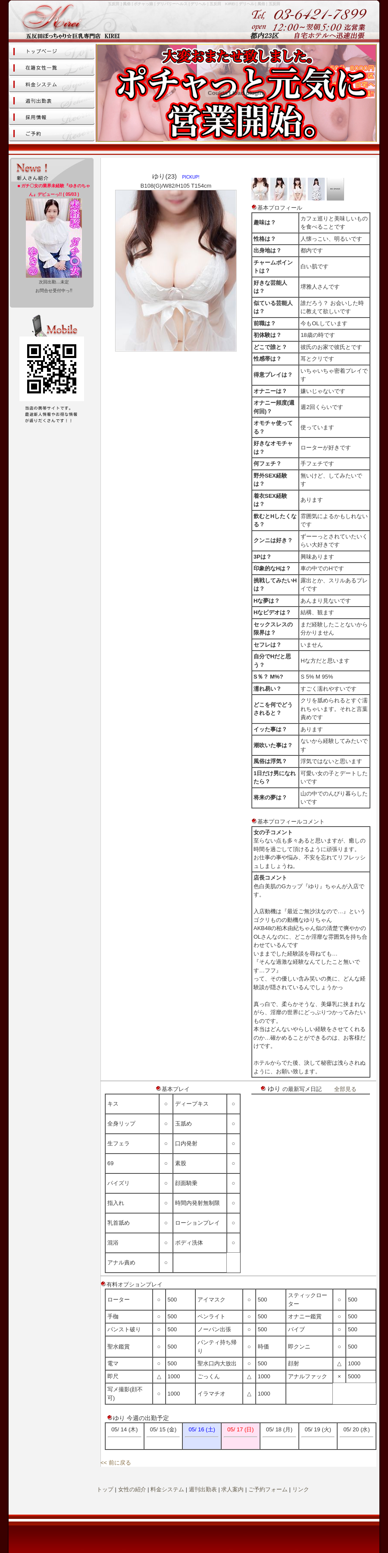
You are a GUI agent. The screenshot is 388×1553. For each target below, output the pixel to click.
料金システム (167, 1489)
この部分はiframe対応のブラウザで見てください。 (52, 239)
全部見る (345, 1089)
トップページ (51, 52)
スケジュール (51, 101)
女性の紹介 (132, 1489)
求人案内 (232, 1489)
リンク (300, 1489)
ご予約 (51, 133)
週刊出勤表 (203, 1489)
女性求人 (51, 117)
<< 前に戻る (115, 1462)
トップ (105, 1489)
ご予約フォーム (268, 1489)
